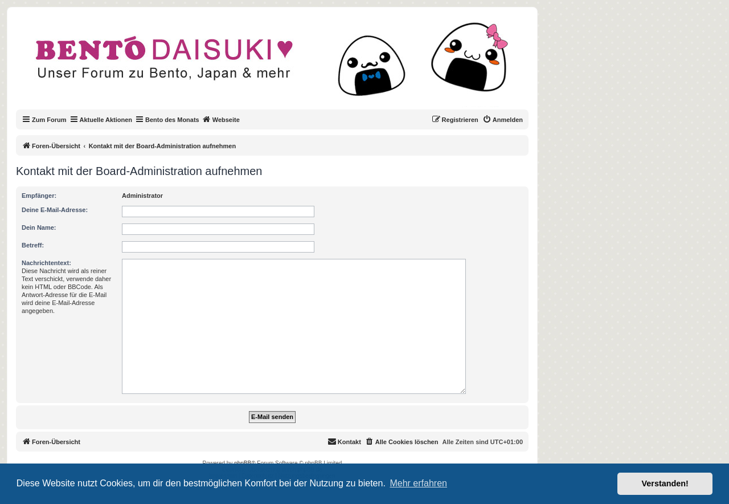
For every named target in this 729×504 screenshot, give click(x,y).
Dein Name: (39, 227)
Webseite (221, 119)
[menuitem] (502, 120)
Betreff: (33, 245)
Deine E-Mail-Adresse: (55, 209)
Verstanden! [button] (665, 483)
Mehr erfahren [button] (418, 483)
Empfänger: (39, 195)
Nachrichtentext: (46, 262)
